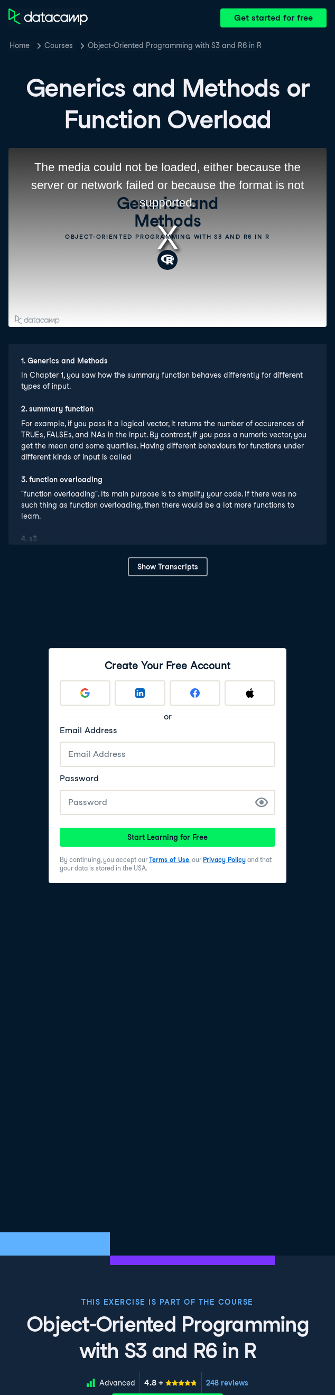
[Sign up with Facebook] (195, 693)
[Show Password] (261, 802)
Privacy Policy (224, 860)
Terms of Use (169, 860)
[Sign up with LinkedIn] (140, 693)
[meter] (170, 1382)
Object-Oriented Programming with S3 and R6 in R (175, 45)
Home (20, 45)
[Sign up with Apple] (250, 693)
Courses (58, 45)
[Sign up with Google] (85, 693)
